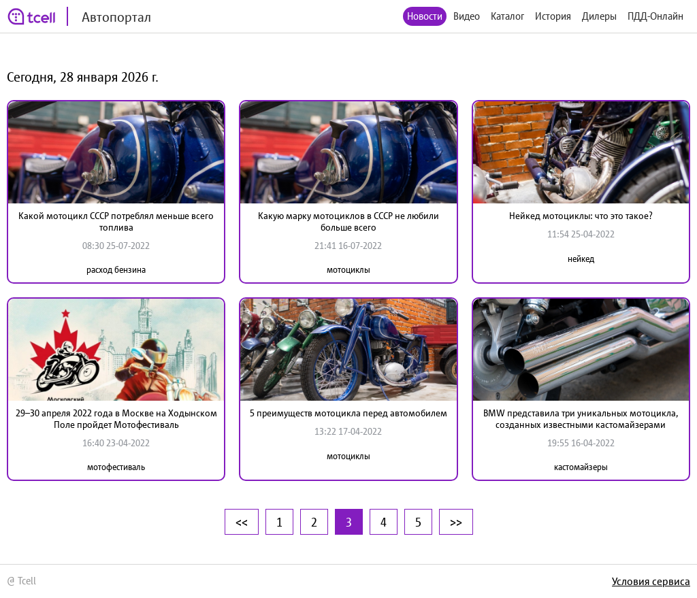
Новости (424, 16)
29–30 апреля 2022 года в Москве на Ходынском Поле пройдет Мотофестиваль (116, 419)
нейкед (581, 259)
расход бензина (116, 270)
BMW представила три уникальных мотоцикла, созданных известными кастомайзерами (580, 419)
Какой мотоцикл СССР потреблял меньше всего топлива (116, 221)
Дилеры (599, 16)
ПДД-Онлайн (655, 16)
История (553, 16)
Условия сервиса (651, 581)
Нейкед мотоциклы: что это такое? (581, 215)
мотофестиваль (116, 467)
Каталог (507, 16)
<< (242, 521)
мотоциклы (348, 270)
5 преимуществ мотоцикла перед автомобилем (348, 413)
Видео (466, 16)
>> (456, 521)
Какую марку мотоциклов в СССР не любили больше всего (348, 221)
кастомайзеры (581, 467)
